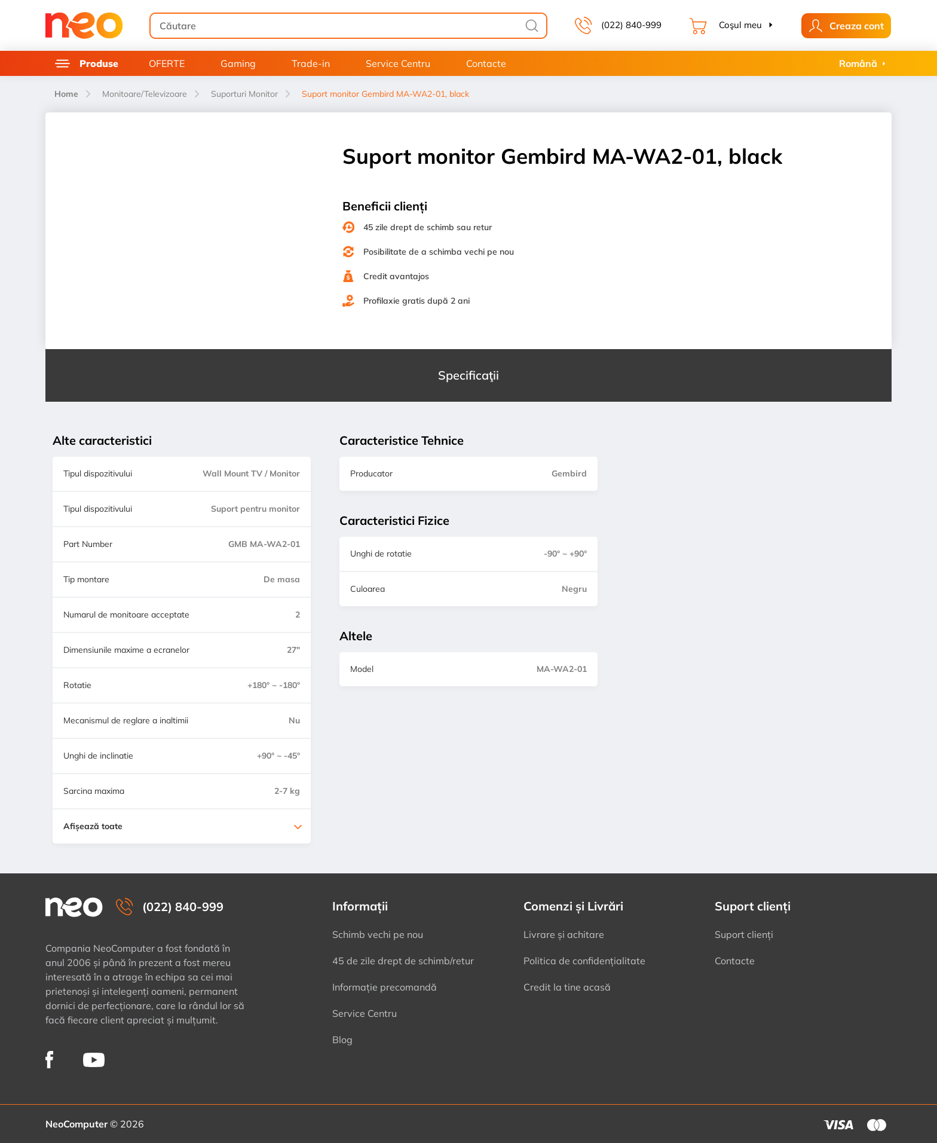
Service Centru (398, 63)
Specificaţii (468, 375)
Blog (342, 1040)
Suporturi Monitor (244, 93)
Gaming (238, 63)
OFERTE (167, 63)
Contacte (486, 63)
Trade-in (311, 63)
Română (858, 63)
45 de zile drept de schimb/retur (403, 961)
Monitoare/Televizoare (144, 93)
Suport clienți (744, 934)
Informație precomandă (384, 987)
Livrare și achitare (563, 934)
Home (66, 93)
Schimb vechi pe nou (377, 934)
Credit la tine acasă (567, 987)
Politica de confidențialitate (584, 961)
